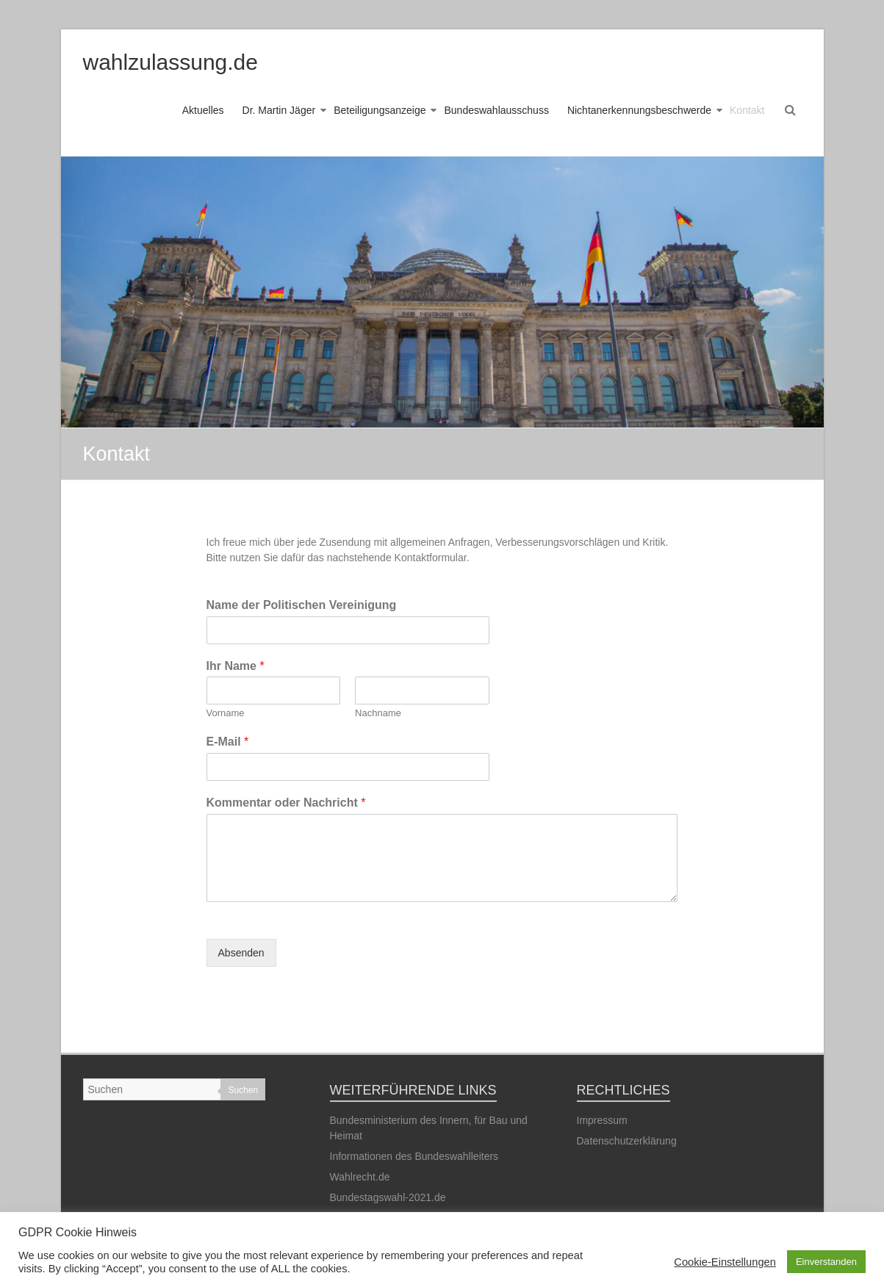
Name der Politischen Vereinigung (301, 605)
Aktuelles (203, 110)
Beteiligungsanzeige (379, 110)
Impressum (602, 1120)
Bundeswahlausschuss (496, 110)
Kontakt (747, 110)
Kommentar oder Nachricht (286, 802)
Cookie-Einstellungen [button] (725, 1262)
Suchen (243, 1090)
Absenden (241, 953)
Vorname (225, 712)
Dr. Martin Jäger (279, 110)
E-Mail (227, 741)
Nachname (378, 712)
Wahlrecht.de (360, 1177)
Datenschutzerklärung (627, 1141)
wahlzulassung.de (171, 62)
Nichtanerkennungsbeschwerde (639, 110)
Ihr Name (235, 666)
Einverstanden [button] (826, 1261)
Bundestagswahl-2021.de (388, 1197)
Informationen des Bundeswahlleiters (414, 1156)
